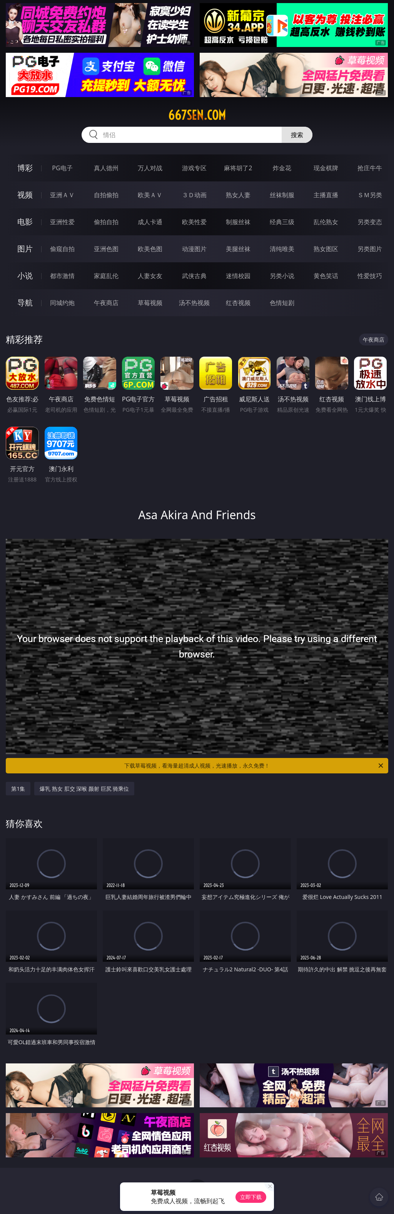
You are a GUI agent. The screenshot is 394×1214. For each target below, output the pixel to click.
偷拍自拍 (106, 222)
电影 (25, 221)
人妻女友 (150, 276)
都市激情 (62, 276)
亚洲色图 (106, 249)
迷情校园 (238, 276)
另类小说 (282, 276)
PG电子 (62, 168)
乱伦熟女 (326, 222)
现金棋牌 (326, 168)
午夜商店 (106, 302)
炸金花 (282, 168)
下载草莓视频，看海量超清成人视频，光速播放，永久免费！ (254, 765)
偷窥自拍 (62, 249)
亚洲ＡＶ (62, 195)
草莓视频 (150, 302)
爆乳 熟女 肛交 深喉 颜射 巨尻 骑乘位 (84, 788)
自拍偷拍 (106, 195)
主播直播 (326, 195)
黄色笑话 (326, 276)
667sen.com (197, 115)
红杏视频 (238, 302)
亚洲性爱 (62, 222)
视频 (25, 194)
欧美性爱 (194, 222)
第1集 (18, 788)
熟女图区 (326, 249)
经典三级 (282, 222)
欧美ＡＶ (150, 195)
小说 (25, 275)
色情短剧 (282, 302)
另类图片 (369, 249)
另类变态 (369, 222)
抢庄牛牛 (369, 168)
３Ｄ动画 (194, 195)
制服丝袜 (238, 222)
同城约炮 (62, 302)
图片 (25, 248)
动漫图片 (194, 249)
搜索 (297, 135)
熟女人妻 (238, 195)
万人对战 (150, 168)
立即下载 (251, 1197)
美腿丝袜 (238, 249)
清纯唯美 (282, 249)
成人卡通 (150, 222)
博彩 (25, 168)
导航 (25, 302)
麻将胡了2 (238, 168)
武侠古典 (194, 276)
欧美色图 (150, 249)
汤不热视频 (194, 302)
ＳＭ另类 (369, 195)
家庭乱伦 (106, 276)
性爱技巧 (369, 276)
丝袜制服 (282, 195)
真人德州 (106, 168)
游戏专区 (194, 168)
